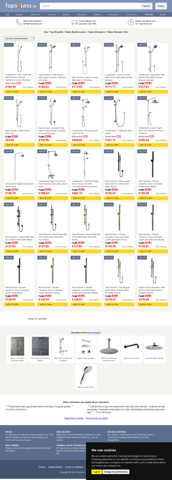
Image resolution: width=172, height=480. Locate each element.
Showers (19, 15)
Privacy (42, 468)
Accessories (132, 15)
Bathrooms (35, 15)
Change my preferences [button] (116, 471)
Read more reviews (74, 419)
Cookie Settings (55, 468)
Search (146, 6)
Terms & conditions (74, 468)
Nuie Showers (94, 333)
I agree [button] (96, 471)
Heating (97, 15)
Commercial (113, 15)
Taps (7, 15)
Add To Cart (12, 93)
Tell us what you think (96, 419)
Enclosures (81, 15)
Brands (163, 15)
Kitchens (66, 15)
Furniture (52, 15)
